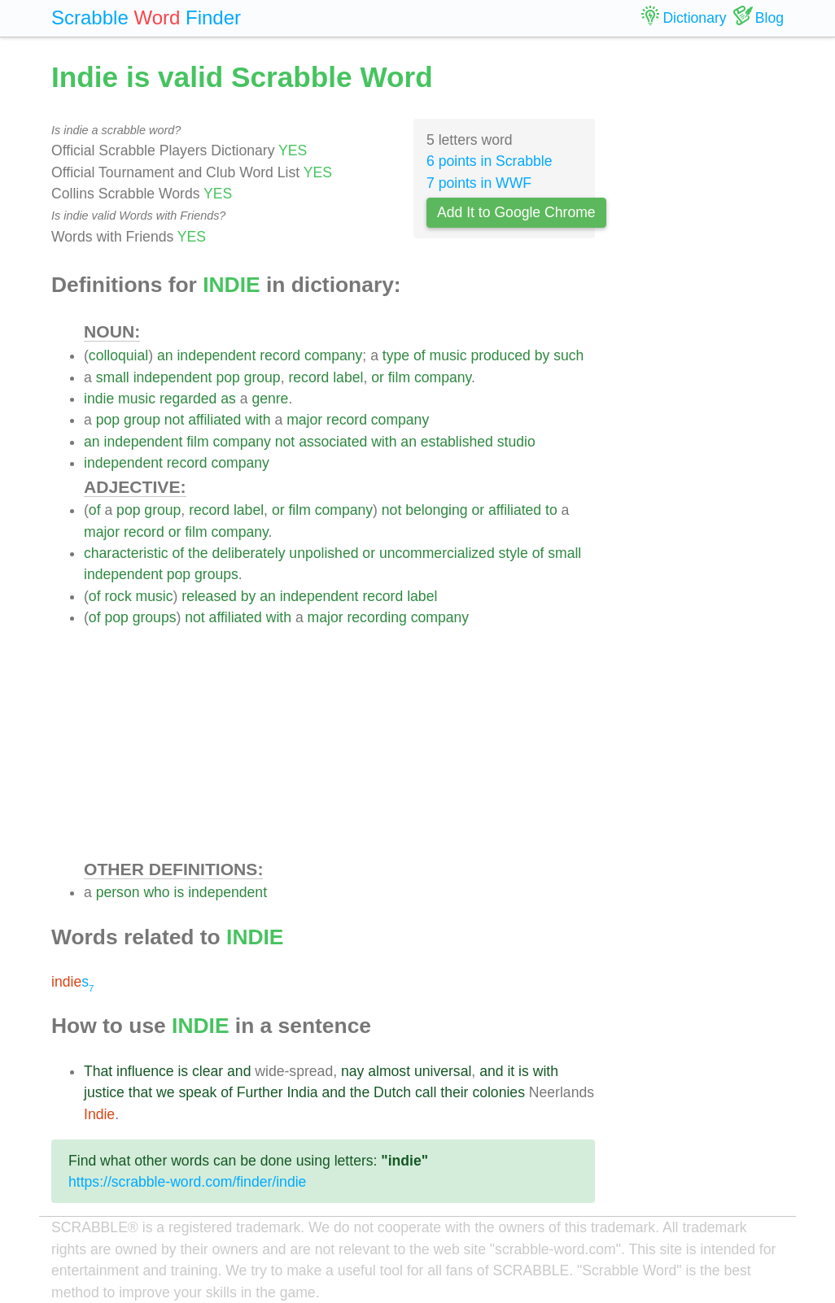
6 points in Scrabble (489, 161)
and (239, 1071)
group (262, 377)
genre (269, 398)
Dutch (392, 1092)
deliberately (248, 553)
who (156, 892)
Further (260, 1092)
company (333, 355)
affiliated (214, 420)
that (140, 1092)
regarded (188, 398)
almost (389, 1071)
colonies (498, 1092)
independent (216, 355)
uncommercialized (437, 553)
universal (442, 1071)
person (118, 892)
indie (99, 398)
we (165, 1092)
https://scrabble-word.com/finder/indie (187, 1182)
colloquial (118, 355)
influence (144, 1071)
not (174, 420)
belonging (436, 510)
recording (376, 617)
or (377, 377)
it (510, 1071)
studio (516, 442)
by (542, 355)
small (112, 377)
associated (333, 442)
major (304, 420)
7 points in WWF (478, 183)
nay (352, 1071)
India (301, 1092)
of (419, 355)
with (257, 420)
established (457, 442)
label (348, 377)
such (568, 355)
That (98, 1071)
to (551, 510)
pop (227, 377)
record (280, 355)
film (399, 377)
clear (207, 1071)
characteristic (126, 553)
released (209, 596)
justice (104, 1092)
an (165, 355)
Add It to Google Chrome (516, 212)
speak (197, 1092)
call (425, 1092)
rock (117, 596)
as (228, 398)
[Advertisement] (339, 742)
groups (216, 574)
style (513, 553)
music (448, 355)
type (396, 355)
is (179, 892)
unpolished (323, 553)
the (198, 553)
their (454, 1092)
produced (500, 355)
